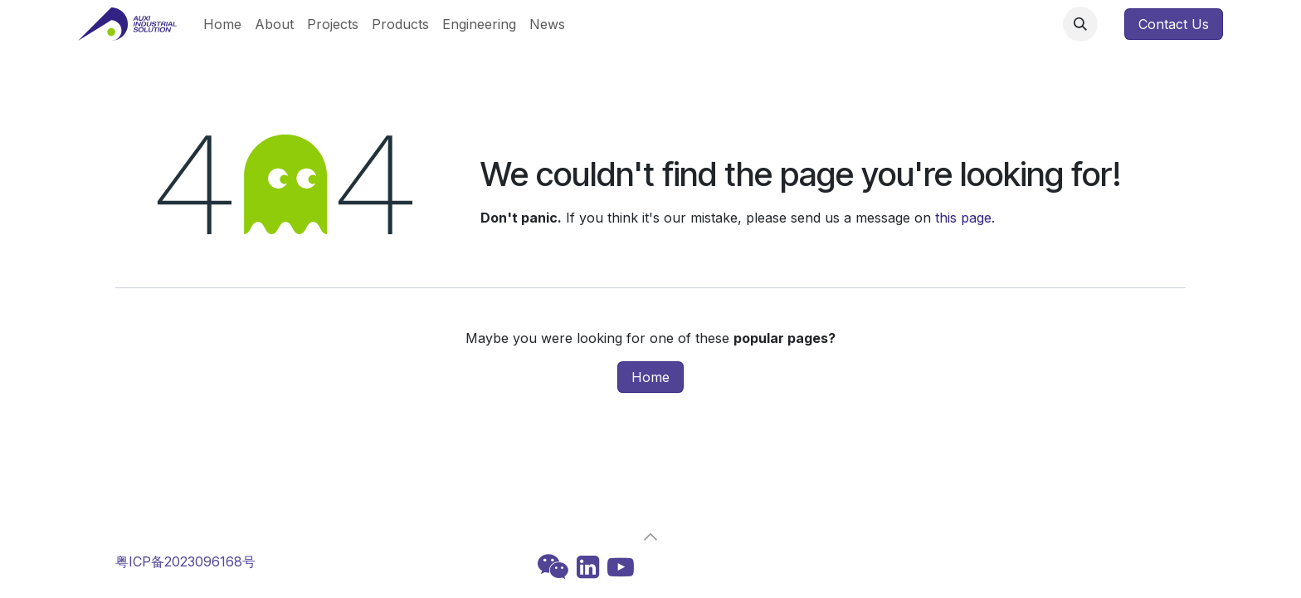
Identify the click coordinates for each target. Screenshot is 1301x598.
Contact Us (1173, 24)
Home (650, 377)
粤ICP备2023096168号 (185, 561)
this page (963, 217)
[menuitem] (222, 24)
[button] (1080, 24)
